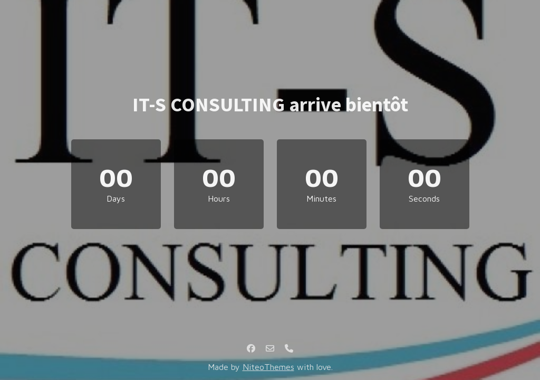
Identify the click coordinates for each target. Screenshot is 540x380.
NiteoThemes (268, 367)
